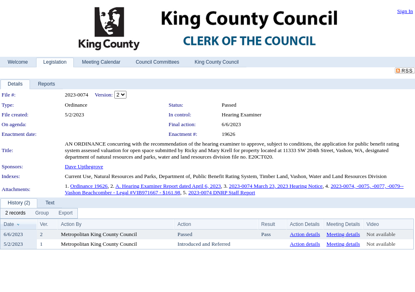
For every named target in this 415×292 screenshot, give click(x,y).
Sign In (405, 11)
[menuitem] (15, 213)
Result (268, 224)
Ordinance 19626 (88, 186)
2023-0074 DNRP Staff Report (221, 192)
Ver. (44, 224)
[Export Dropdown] (65, 213)
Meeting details (343, 234)
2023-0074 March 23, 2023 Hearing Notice (276, 186)
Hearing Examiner (241, 115)
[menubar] (39, 213)
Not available (380, 234)
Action (184, 224)
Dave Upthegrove (84, 166)
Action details (305, 234)
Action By (71, 224)
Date (9, 224)
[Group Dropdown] (41, 213)
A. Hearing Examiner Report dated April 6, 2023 (168, 186)
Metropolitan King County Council (99, 234)
